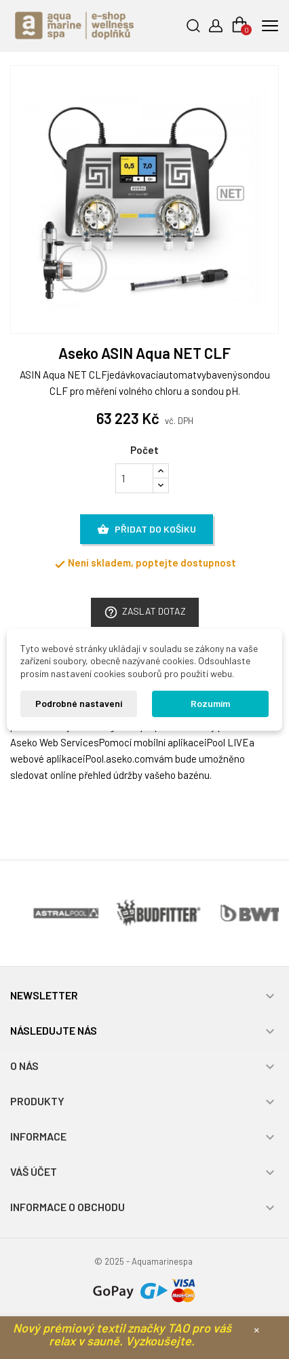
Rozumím (210, 703)
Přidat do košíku (146, 530)
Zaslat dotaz (145, 612)
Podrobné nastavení (78, 703)
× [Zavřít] (256, 1329)
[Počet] (134, 478)
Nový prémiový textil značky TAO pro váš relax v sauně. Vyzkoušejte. (122, 1334)
